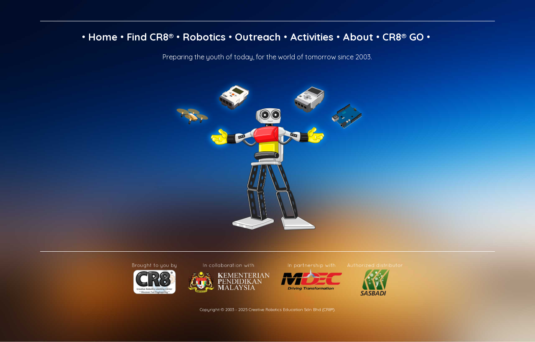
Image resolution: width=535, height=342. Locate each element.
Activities (312, 37)
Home (102, 37)
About (358, 37)
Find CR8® (150, 37)
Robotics (204, 37)
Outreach (258, 37)
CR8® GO (403, 37)
